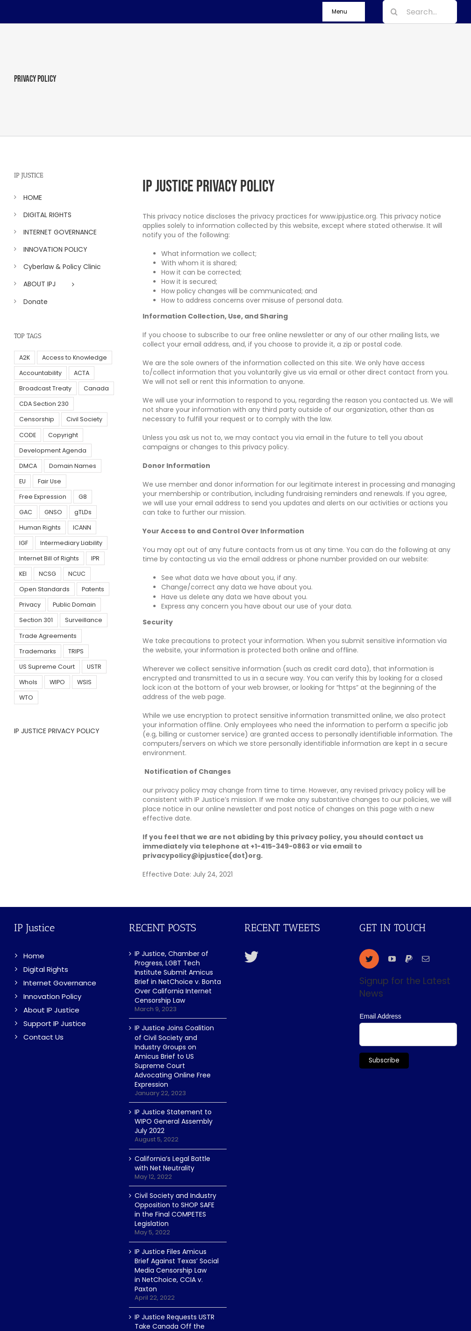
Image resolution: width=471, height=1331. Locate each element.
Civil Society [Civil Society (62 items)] (84, 419)
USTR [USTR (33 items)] (94, 667)
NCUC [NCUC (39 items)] (77, 574)
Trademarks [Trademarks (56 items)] (37, 651)
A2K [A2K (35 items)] (24, 357)
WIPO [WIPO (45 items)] (57, 682)
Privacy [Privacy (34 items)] (30, 605)
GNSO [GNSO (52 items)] (53, 512)
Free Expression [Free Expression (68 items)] (42, 497)
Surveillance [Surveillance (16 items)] (83, 620)
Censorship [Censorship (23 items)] (36, 419)
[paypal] (409, 959)
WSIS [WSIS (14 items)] (84, 682)
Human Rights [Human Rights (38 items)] (40, 527)
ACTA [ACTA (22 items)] (81, 373)
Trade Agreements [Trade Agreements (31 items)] (48, 636)
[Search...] (420, 11)
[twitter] (369, 959)
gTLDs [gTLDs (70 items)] (83, 512)
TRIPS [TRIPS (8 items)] (76, 651)
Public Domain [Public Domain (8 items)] (74, 605)
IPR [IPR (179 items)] (95, 558)
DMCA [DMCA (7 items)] (28, 466)
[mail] (425, 959)
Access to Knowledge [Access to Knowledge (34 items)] (74, 357)
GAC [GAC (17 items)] (25, 512)
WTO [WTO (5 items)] (26, 697)
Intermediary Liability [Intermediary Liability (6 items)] (71, 543)
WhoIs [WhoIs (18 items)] (28, 682)
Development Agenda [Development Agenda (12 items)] (52, 450)
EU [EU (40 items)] (22, 481)
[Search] (394, 11)
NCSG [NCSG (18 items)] (47, 574)
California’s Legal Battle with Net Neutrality (172, 1163)
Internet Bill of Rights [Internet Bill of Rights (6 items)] (49, 558)
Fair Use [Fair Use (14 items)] (49, 481)
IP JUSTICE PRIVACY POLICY (57, 731)
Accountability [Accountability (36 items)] (40, 373)
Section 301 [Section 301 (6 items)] (36, 620)
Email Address (380, 1016)
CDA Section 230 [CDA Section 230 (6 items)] (44, 404)
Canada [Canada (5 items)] (96, 388)
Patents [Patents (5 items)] (93, 589)
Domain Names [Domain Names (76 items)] (72, 466)
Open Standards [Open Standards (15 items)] (44, 589)
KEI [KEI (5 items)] (23, 574)
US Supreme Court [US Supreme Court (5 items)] (47, 667)
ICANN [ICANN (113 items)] (82, 527)
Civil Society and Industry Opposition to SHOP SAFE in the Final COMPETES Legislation (175, 1209)
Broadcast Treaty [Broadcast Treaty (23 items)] (45, 388)
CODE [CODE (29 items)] (27, 435)
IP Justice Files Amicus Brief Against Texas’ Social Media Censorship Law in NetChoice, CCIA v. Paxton (177, 1270)
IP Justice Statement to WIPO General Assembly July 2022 (174, 1121)
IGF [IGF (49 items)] (23, 543)
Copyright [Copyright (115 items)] (63, 435)
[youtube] (392, 959)
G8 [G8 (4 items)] (82, 497)
